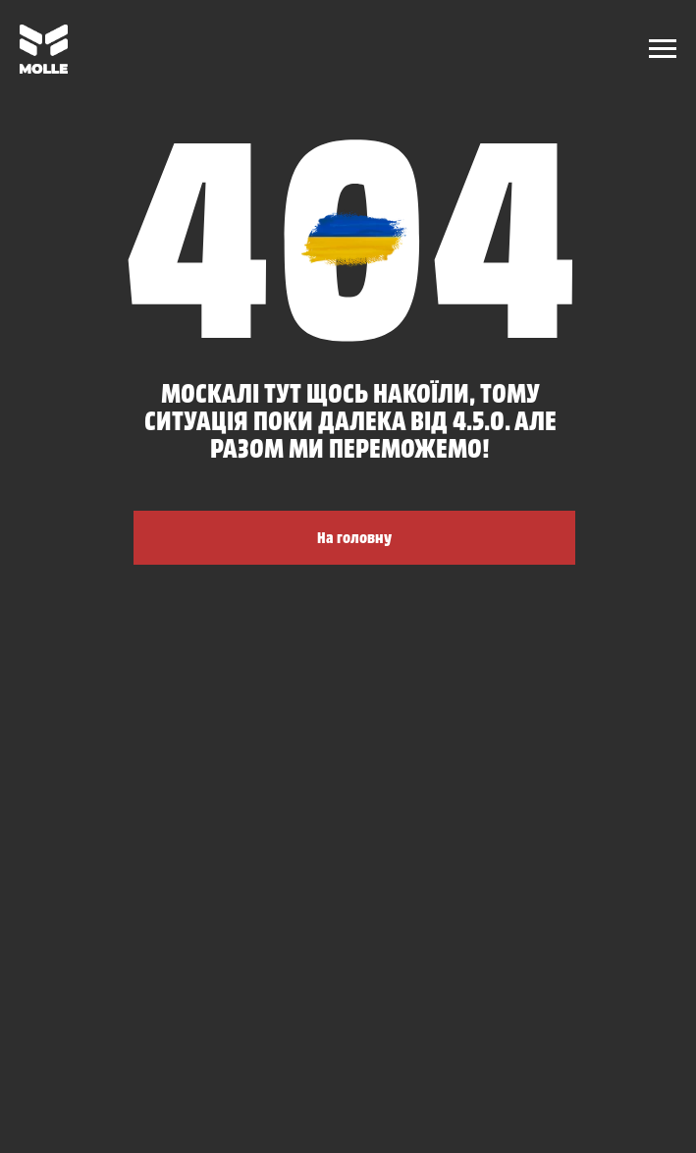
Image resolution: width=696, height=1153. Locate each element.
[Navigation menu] (662, 49)
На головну (354, 537)
